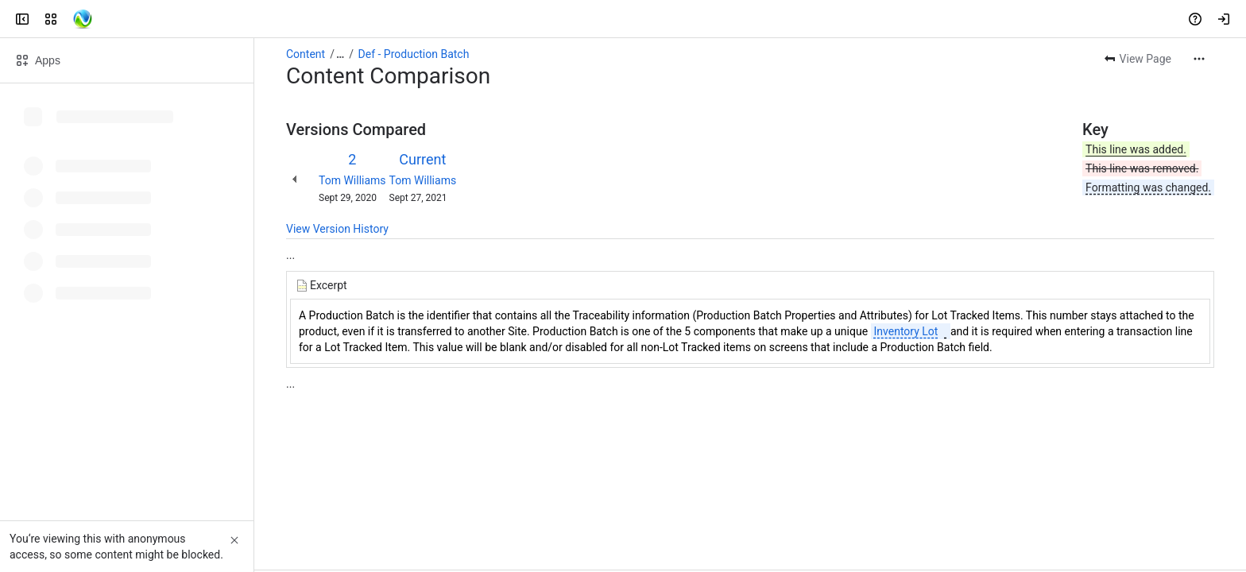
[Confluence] (73, 19)
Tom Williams (352, 180)
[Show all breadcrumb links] (340, 54)
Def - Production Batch (414, 54)
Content (305, 54)
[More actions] (1199, 59)
